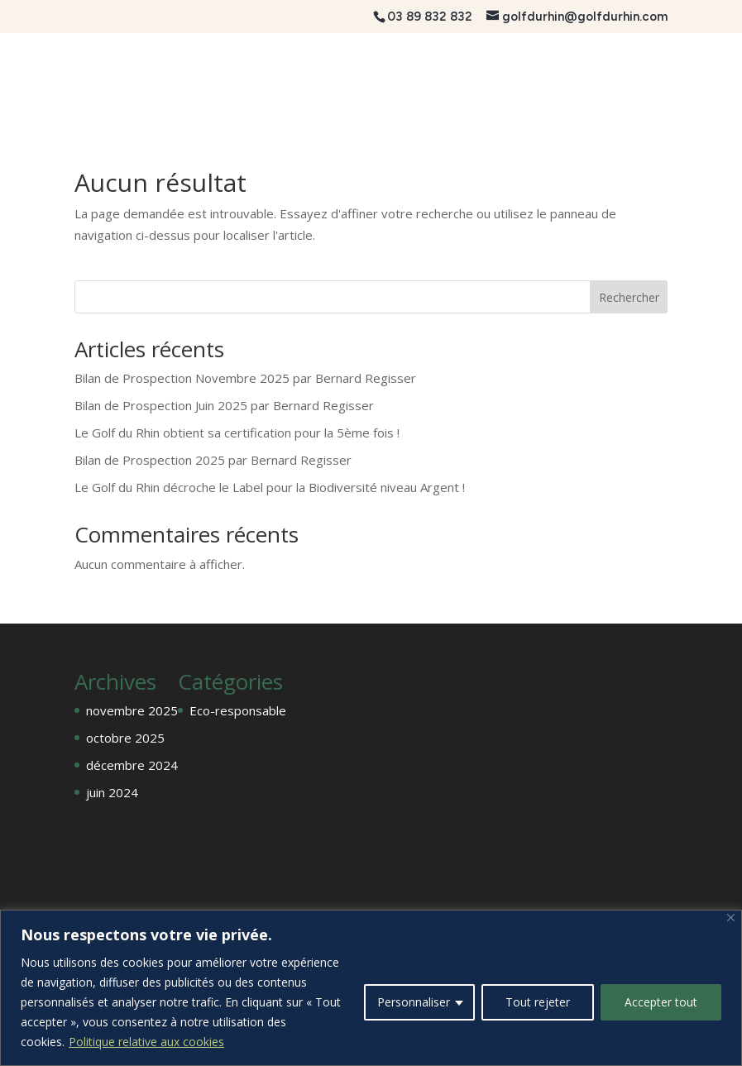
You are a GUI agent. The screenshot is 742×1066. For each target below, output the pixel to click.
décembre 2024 (132, 765)
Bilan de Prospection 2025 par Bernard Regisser (213, 460)
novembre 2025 (132, 710)
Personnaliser (413, 1002)
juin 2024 (112, 792)
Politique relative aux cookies (146, 1041)
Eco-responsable (237, 710)
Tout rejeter (537, 1002)
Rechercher (629, 297)
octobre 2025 (125, 737)
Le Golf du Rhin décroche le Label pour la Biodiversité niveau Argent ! (269, 487)
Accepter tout (661, 1002)
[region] (371, 988)
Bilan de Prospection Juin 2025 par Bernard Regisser (224, 405)
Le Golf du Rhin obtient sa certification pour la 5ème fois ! (237, 432)
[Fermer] (731, 917)
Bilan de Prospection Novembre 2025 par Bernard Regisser (245, 378)
